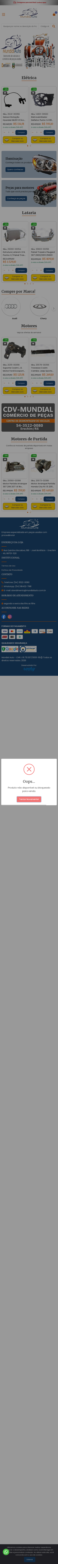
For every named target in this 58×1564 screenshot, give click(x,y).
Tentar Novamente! (29, 799)
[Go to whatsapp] (6, 1552)
